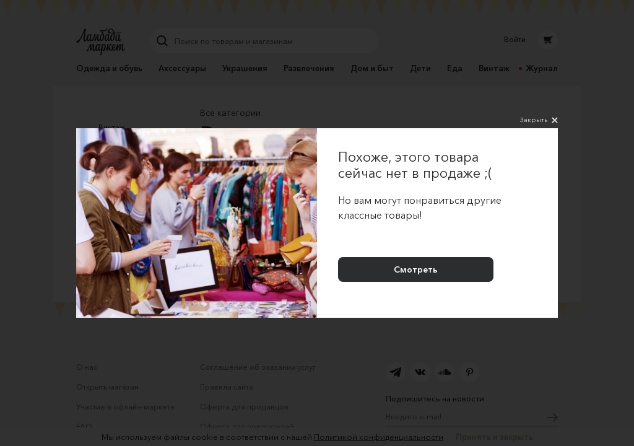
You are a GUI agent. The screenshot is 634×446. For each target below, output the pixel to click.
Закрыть (539, 120)
